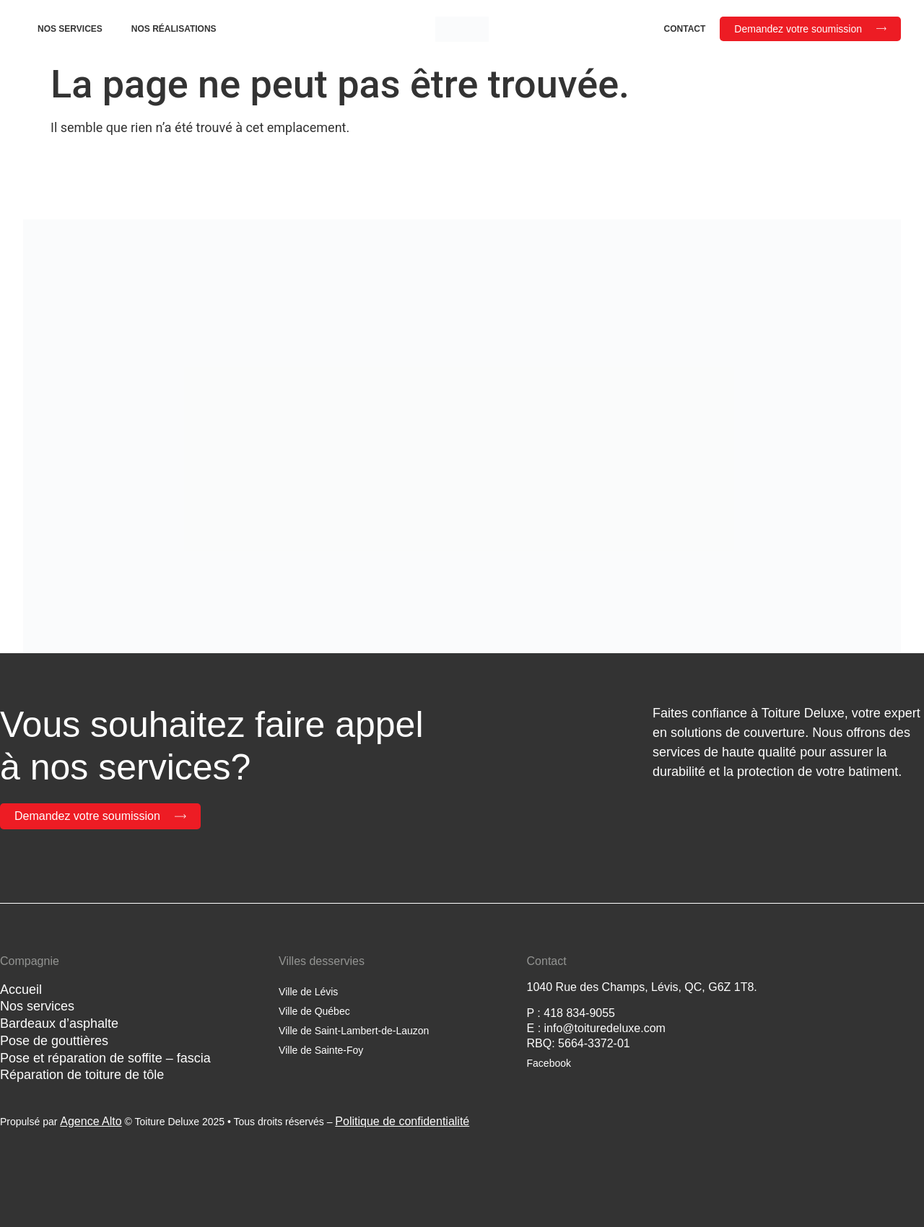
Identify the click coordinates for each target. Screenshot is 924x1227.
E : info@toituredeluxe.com (596, 1028)
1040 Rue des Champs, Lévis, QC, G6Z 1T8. (642, 987)
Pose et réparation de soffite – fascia (105, 1058)
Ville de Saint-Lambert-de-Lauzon (354, 1030)
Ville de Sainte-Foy (321, 1050)
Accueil (21, 989)
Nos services (70, 29)
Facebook (549, 1063)
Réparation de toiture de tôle (82, 1074)
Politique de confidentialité (402, 1121)
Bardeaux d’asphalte (59, 1023)
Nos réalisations (174, 29)
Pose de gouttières (54, 1041)
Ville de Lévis (308, 991)
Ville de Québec (314, 1011)
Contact (685, 29)
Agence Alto (90, 1121)
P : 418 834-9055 (571, 1013)
